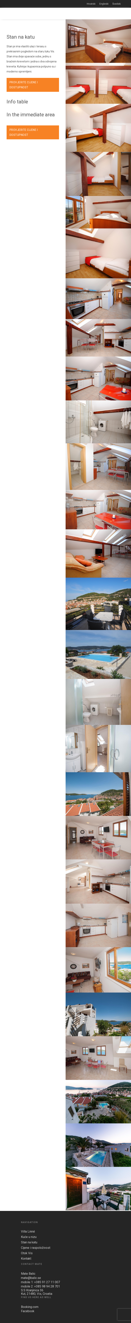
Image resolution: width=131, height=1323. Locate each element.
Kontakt (26, 1258)
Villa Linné (28, 1231)
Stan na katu (29, 1242)
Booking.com (29, 1307)
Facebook (27, 1311)
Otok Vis (27, 1253)
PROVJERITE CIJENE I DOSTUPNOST (24, 85)
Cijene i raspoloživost (35, 1248)
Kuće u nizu (28, 1237)
